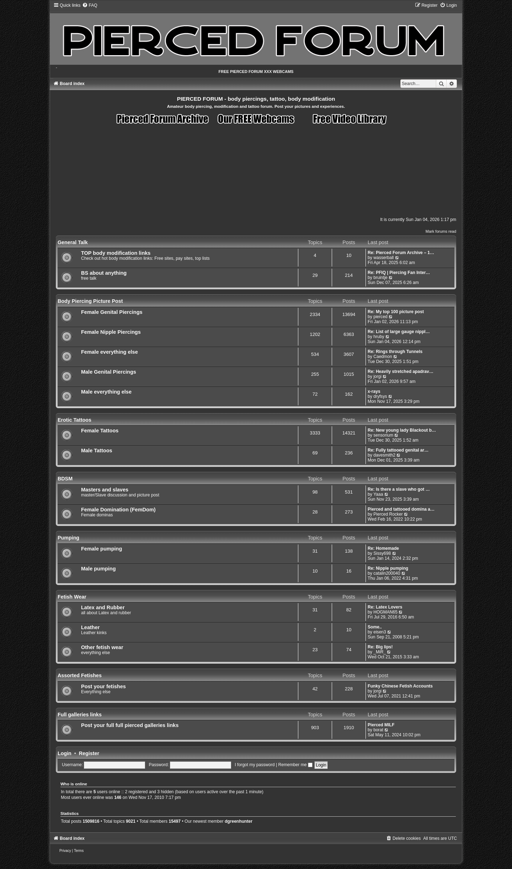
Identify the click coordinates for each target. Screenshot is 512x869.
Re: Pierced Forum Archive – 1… (401, 252)
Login (64, 753)
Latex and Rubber (103, 607)
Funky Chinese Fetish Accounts (400, 686)
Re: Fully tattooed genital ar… (398, 450)
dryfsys (380, 396)
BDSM (65, 478)
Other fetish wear (102, 647)
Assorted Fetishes (80, 675)
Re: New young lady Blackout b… (402, 430)
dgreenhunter (238, 821)
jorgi (377, 376)
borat (378, 729)
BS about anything (104, 273)
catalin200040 (386, 573)
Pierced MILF (381, 724)
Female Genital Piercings (112, 312)
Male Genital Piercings (108, 372)
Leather (90, 627)
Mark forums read (441, 231)
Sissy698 (382, 553)
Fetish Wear (72, 597)
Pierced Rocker (388, 514)
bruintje (380, 277)
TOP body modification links (115, 253)
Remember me (295, 764)
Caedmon (382, 356)
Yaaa (378, 494)
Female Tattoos (99, 430)
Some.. (375, 627)
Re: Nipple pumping (388, 568)
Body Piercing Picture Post (90, 301)
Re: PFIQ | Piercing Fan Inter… (399, 272)
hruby (378, 336)
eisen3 (379, 632)
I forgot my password (254, 764)
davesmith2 (384, 455)
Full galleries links (80, 714)
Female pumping (101, 549)
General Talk (73, 242)
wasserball (383, 257)
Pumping (68, 538)
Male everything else (106, 392)
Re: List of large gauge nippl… (399, 331)
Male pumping (98, 569)
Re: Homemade (383, 548)
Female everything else (109, 352)
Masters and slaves (104, 490)
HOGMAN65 (385, 612)
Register (89, 753)
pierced (380, 316)
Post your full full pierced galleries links (129, 725)
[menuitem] (89, 5)
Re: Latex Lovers (385, 607)
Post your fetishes (103, 686)
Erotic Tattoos (74, 420)
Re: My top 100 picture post (396, 311)
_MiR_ (379, 651)
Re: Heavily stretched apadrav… (400, 371)
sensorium (383, 435)
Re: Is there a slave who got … (399, 489)
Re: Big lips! (380, 646)
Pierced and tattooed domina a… (401, 509)
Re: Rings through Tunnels (395, 351)
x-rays (374, 391)
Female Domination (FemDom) (118, 509)
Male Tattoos (96, 450)
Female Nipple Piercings (111, 332)
